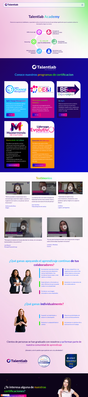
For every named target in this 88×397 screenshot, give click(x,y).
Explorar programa (13, 165)
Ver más (10, 114)
